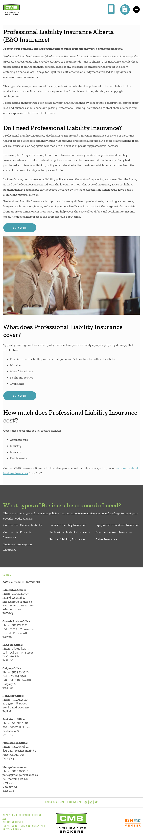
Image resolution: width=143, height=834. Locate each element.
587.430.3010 (20, 771)
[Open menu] (136, 9)
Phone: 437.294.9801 (15, 746)
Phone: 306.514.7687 (15, 723)
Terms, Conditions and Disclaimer (23, 826)
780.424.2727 (20, 593)
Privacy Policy (11, 830)
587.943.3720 (20, 672)
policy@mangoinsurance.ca (20, 775)
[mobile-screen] (111, 9)
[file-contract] (125, 9)
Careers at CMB (55, 802)
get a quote (20, 228)
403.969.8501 (17, 676)
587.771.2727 (19, 625)
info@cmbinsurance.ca (17, 601)
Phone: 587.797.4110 (14, 699)
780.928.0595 (20, 648)
